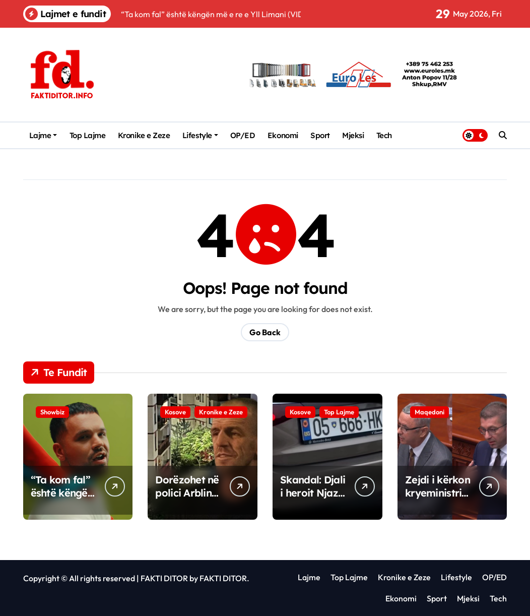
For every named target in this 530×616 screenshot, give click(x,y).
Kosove (175, 412)
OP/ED (242, 135)
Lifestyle (200, 135)
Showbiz (52, 412)
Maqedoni (429, 412)
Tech (384, 135)
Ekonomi (283, 135)
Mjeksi (353, 135)
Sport (320, 135)
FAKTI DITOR (164, 578)
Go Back (265, 332)
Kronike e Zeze (144, 135)
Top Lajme (88, 135)
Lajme (43, 135)
